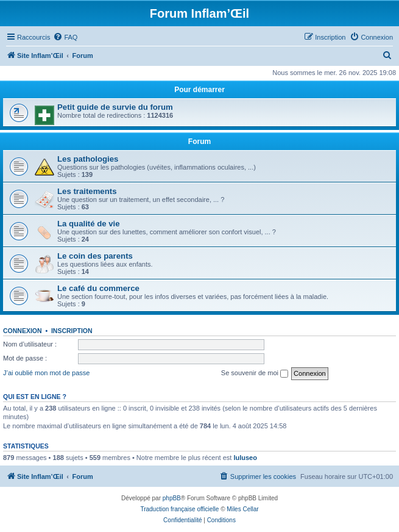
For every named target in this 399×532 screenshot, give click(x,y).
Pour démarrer (199, 89)
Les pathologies (87, 159)
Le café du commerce (98, 288)
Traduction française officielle (179, 509)
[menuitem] (65, 37)
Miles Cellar (242, 509)
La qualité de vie (88, 223)
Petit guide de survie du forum (115, 107)
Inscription (72, 330)
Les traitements (86, 191)
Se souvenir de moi (254, 373)
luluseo (245, 457)
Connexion (22, 330)
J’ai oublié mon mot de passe (46, 372)
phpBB (172, 498)
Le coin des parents (95, 256)
